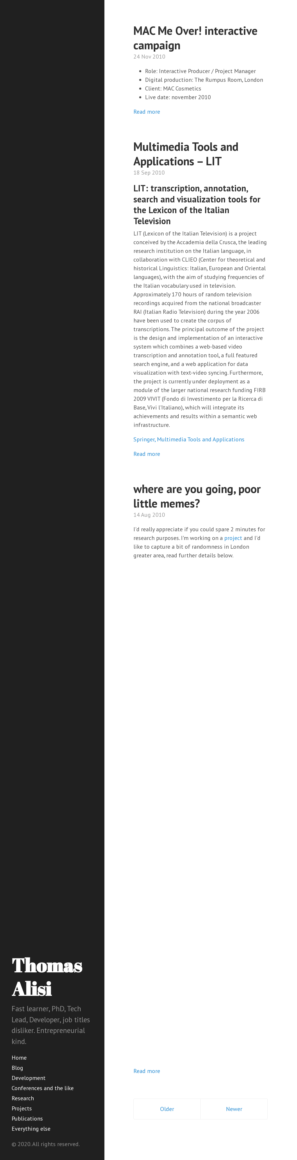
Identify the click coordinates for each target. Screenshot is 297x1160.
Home (19, 1057)
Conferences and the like (43, 1088)
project (233, 538)
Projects (22, 1108)
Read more (146, 111)
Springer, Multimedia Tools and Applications (189, 439)
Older (167, 1109)
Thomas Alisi (47, 976)
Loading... (213, 812)
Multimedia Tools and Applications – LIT (185, 153)
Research (23, 1098)
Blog (17, 1068)
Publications (27, 1118)
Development (29, 1078)
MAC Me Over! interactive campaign (195, 37)
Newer (234, 1109)
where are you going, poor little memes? (197, 496)
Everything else (31, 1128)
